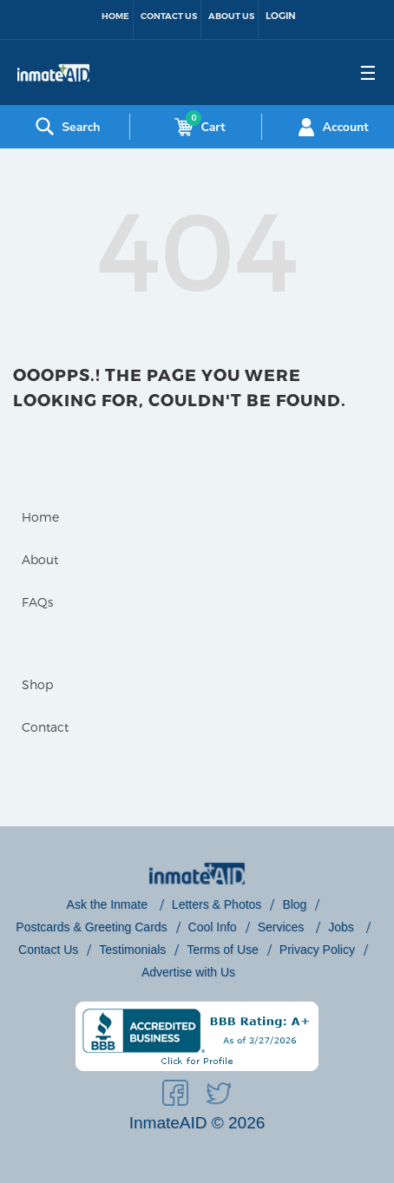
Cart (196, 127)
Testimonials (132, 949)
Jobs (342, 927)
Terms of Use (222, 949)
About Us (231, 16)
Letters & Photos (217, 904)
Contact (45, 727)
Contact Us (169, 16)
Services (283, 927)
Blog (294, 904)
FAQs (37, 602)
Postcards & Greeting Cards (91, 927)
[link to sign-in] (281, 19)
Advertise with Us (188, 972)
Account (331, 127)
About (40, 559)
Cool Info (212, 927)
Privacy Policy (317, 949)
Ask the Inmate (109, 904)
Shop (37, 684)
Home (115, 16)
